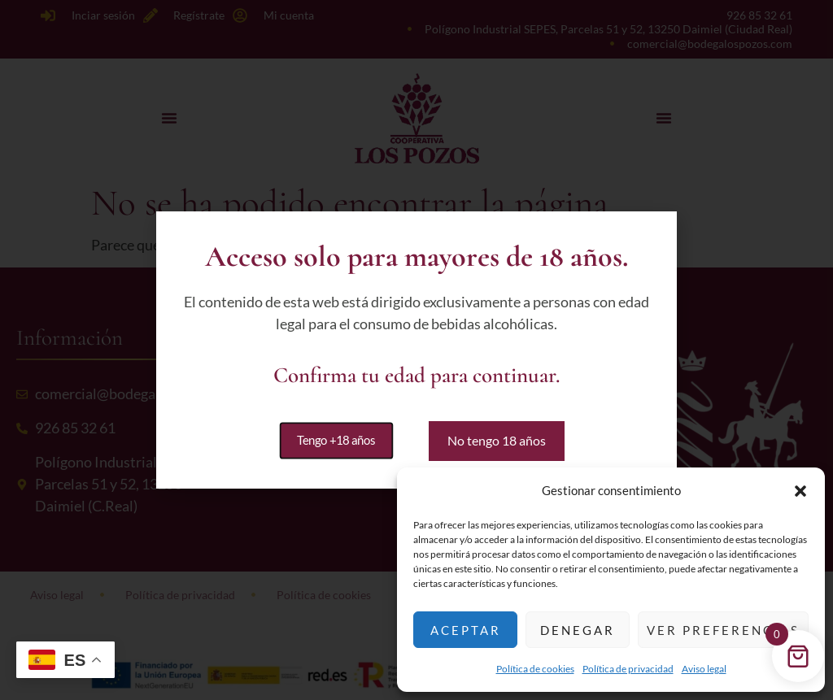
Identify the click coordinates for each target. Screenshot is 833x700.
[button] (800, 491)
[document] (416, 350)
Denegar (577, 630)
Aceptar (465, 630)
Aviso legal (704, 669)
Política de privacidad (628, 669)
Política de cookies (535, 669)
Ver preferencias (723, 630)
